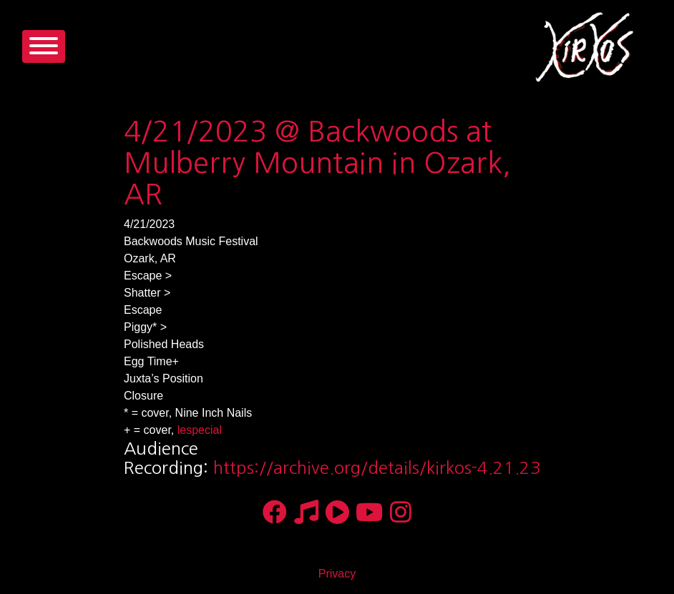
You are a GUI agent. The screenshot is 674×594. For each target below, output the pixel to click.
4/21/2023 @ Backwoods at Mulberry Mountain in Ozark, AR (317, 163)
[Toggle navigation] (43, 46)
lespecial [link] (199, 430)
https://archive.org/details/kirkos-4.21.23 (377, 467)
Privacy (337, 574)
